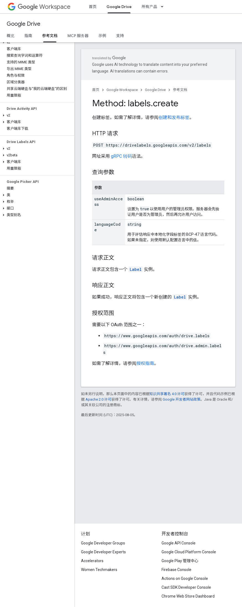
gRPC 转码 (121, 156)
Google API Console (179, 543)
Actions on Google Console (185, 578)
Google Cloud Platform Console (189, 552)
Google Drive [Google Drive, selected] (119, 6)
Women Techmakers (99, 569)
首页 (93, 6)
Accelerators (92, 561)
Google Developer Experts (103, 552)
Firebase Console (176, 569)
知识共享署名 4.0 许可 (166, 394)
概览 (10, 35)
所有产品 (149, 6)
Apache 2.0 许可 (98, 399)
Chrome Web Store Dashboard (188, 596)
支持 (120, 35)
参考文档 (180, 90)
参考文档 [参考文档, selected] (50, 35)
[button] (36, 42)
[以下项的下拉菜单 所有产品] (163, 6)
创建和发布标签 (173, 117)
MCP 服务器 (78, 35)
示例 (102, 35)
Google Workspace (122, 90)
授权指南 (145, 363)
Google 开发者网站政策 (182, 399)
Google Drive (23, 23)
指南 (28, 35)
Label (136, 269)
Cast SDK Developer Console (186, 587)
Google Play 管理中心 (180, 561)
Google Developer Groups (103, 543)
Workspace (44, 7)
